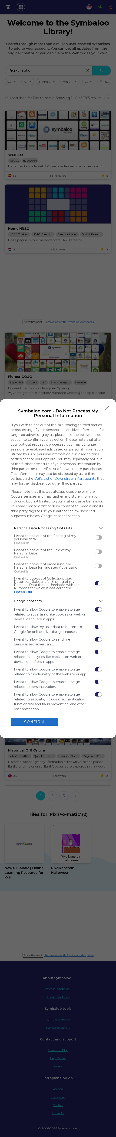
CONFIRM (34, 722)
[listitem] (58, 528)
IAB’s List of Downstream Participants (65, 478)
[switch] (98, 537)
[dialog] (58, 568)
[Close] (107, 408)
